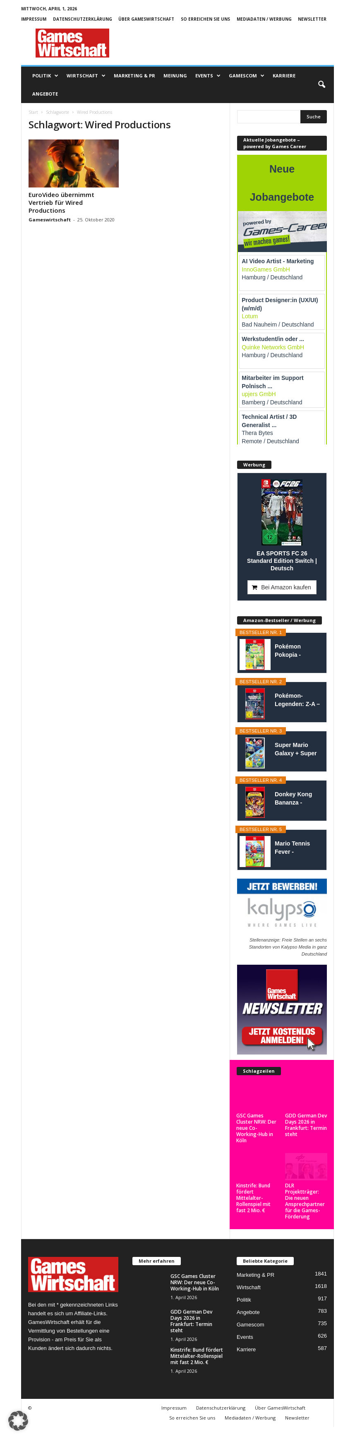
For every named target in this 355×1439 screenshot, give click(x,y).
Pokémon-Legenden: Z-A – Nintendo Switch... (297, 700)
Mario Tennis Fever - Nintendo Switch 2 (297, 848)
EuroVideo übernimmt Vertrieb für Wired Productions (61, 202)
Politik (45, 76)
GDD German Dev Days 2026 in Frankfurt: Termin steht (306, 1125)
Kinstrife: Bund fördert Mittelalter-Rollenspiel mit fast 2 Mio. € (253, 1198)
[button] (321, 85)
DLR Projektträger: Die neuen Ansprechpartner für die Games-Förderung (305, 1201)
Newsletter (312, 19)
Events (208, 76)
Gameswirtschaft (50, 219)
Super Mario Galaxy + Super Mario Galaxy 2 (296, 749)
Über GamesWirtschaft (146, 19)
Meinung (175, 75)
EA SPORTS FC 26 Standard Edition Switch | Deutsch (282, 561)
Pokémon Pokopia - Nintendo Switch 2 (297, 651)
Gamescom (246, 76)
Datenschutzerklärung (82, 19)
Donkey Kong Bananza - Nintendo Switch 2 (297, 799)
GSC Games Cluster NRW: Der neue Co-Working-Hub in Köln (256, 1128)
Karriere (284, 75)
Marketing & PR (134, 75)
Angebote (45, 94)
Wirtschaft (86, 76)
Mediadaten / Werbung (264, 19)
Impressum (33, 19)
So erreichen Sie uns (205, 19)
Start (33, 112)
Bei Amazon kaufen (286, 587)
